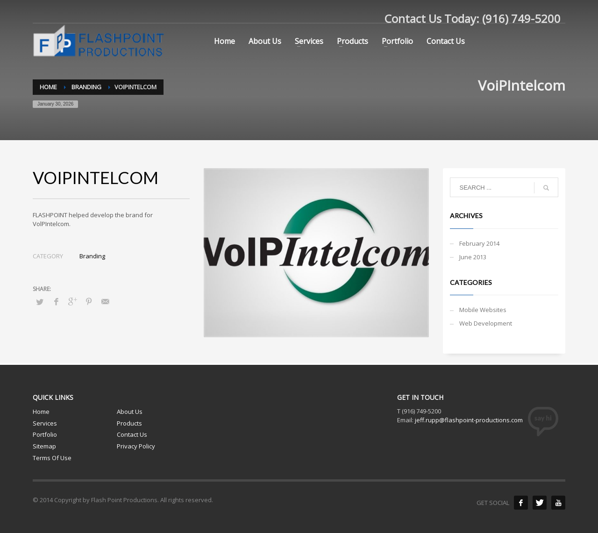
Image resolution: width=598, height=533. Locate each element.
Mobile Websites (482, 310)
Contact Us (132, 434)
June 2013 (472, 257)
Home (41, 411)
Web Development (485, 323)
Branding (92, 256)
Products (129, 423)
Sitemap (44, 446)
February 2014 (479, 243)
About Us (129, 411)
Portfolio (45, 434)
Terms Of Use (52, 458)
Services (45, 423)
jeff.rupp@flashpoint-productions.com (469, 420)
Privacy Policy (136, 446)
